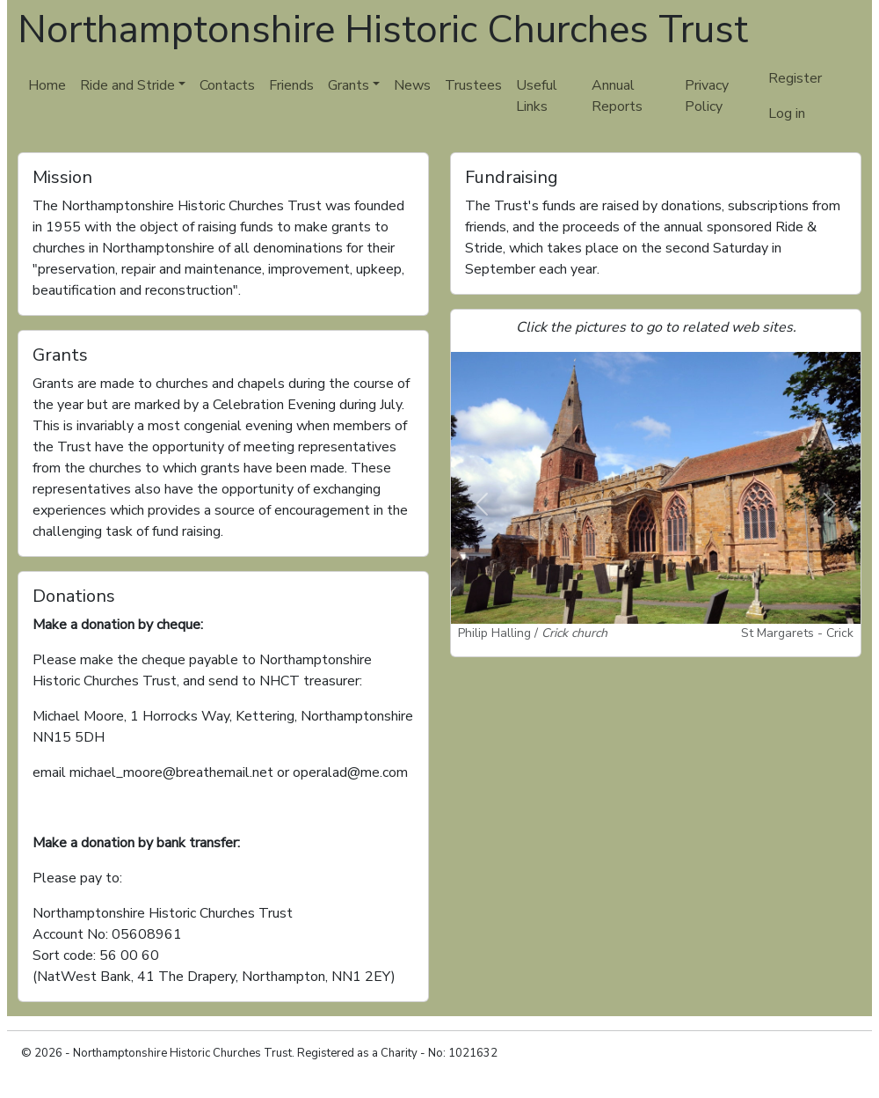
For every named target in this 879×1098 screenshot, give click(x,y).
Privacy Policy (707, 96)
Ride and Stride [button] (127, 85)
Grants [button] (348, 85)
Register (795, 78)
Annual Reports (617, 96)
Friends (291, 85)
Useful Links (536, 96)
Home (47, 85)
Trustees (473, 85)
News (412, 85)
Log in (786, 113)
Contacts (227, 85)
